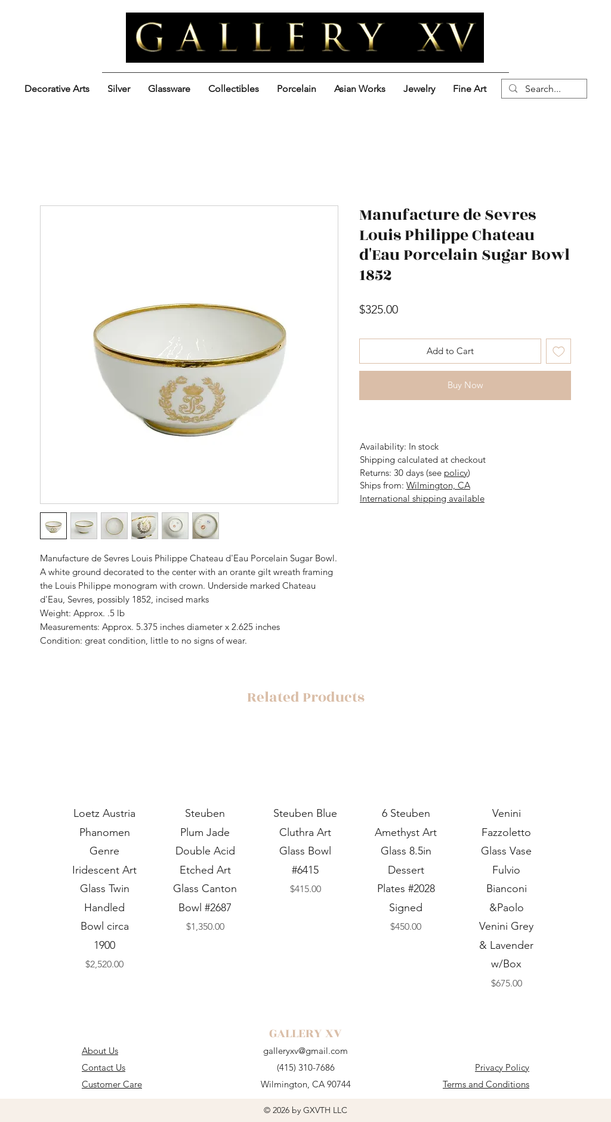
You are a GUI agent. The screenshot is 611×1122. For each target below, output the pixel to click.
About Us (100, 1050)
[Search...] (542, 89)
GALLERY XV (305, 1033)
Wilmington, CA (438, 485)
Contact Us (103, 1067)
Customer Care (112, 1084)
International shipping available (422, 498)
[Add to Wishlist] (559, 351)
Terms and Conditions (486, 1084)
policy (456, 472)
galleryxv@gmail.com (305, 1050)
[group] (305, 860)
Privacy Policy (502, 1067)
